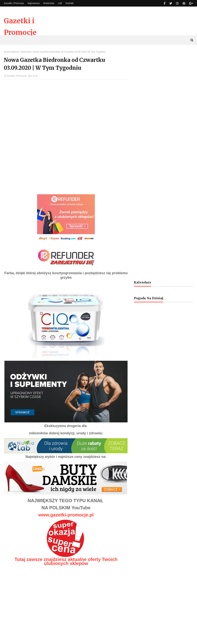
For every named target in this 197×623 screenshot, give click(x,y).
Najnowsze (34, 3)
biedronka (26, 51)
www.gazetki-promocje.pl (65, 514)
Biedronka (48, 3)
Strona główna (11, 51)
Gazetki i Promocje (14, 3)
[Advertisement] (66, 110)
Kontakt (70, 3)
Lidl (60, 3)
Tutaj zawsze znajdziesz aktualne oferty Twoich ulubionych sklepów (65, 561)
